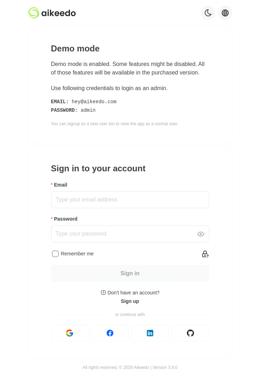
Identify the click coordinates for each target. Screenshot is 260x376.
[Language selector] (225, 13)
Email (60, 185)
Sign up (130, 301)
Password (65, 219)
